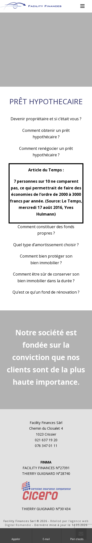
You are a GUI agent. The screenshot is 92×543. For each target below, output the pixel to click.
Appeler (16, 535)
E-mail (47, 535)
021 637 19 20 (46, 440)
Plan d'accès (76, 535)
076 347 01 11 (46, 445)
